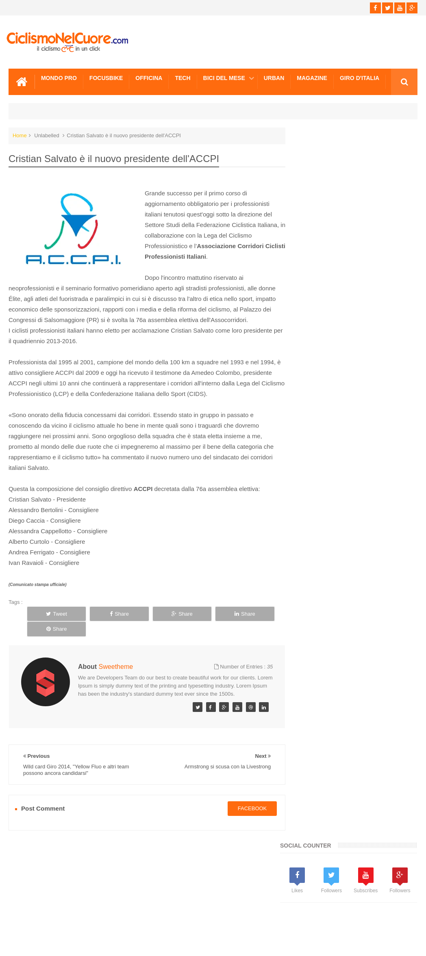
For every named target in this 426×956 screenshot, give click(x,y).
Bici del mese (224, 77)
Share (101, 613)
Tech (182, 77)
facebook (245, 801)
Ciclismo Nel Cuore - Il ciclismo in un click (219, 943)
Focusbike (106, 77)
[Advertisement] (356, 325)
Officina (148, 77)
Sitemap (119, 919)
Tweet (50, 613)
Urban (274, 77)
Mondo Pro (59, 77)
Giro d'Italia (359, 77)
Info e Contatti (315, 520)
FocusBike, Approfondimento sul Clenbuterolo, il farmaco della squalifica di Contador (371, 654)
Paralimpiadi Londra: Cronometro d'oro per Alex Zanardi (367, 603)
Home (20, 135)
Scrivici (26, 919)
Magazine (312, 77)
